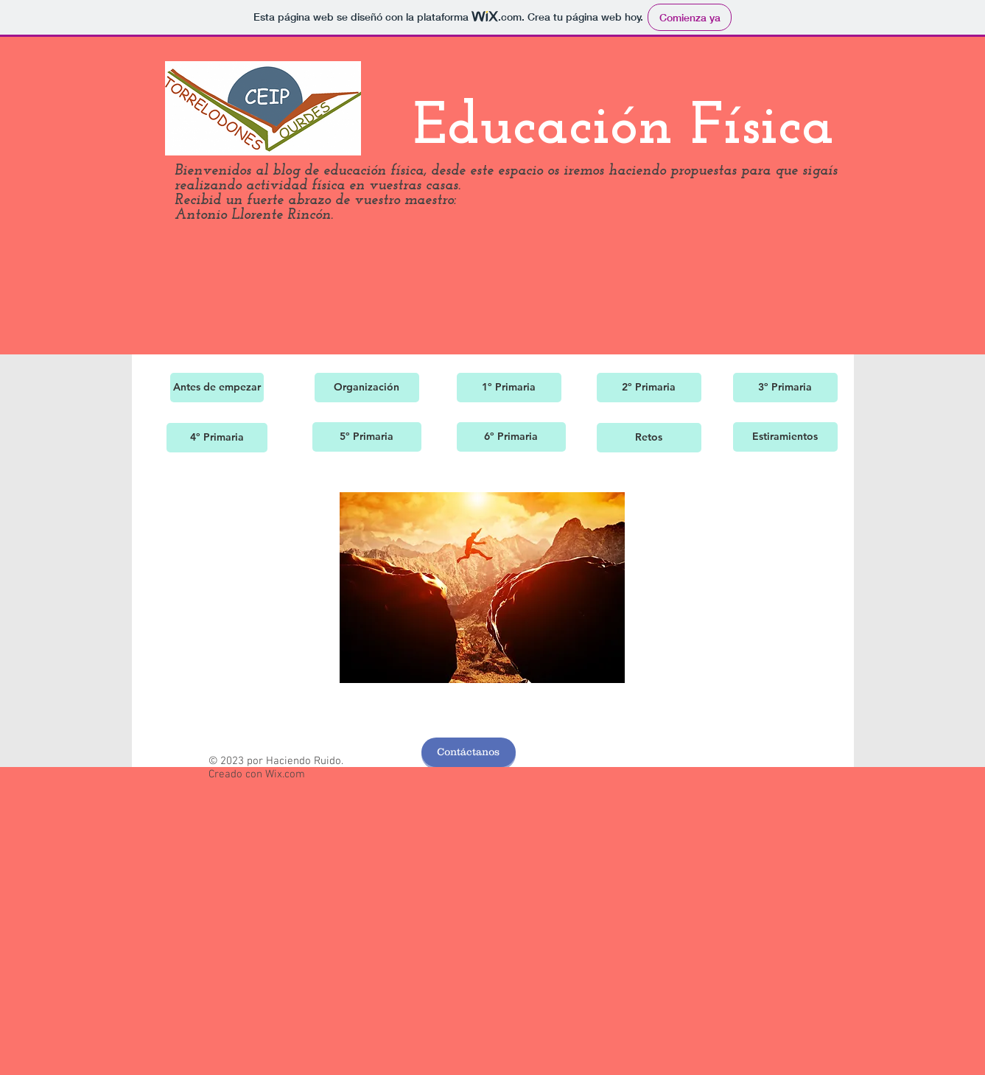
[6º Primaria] (511, 437)
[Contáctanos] (468, 752)
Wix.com (285, 774)
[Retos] (649, 437)
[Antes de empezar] (217, 387)
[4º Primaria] (216, 437)
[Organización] (367, 387)
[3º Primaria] (785, 387)
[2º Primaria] (649, 387)
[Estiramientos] (785, 437)
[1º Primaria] (509, 387)
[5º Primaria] (366, 437)
